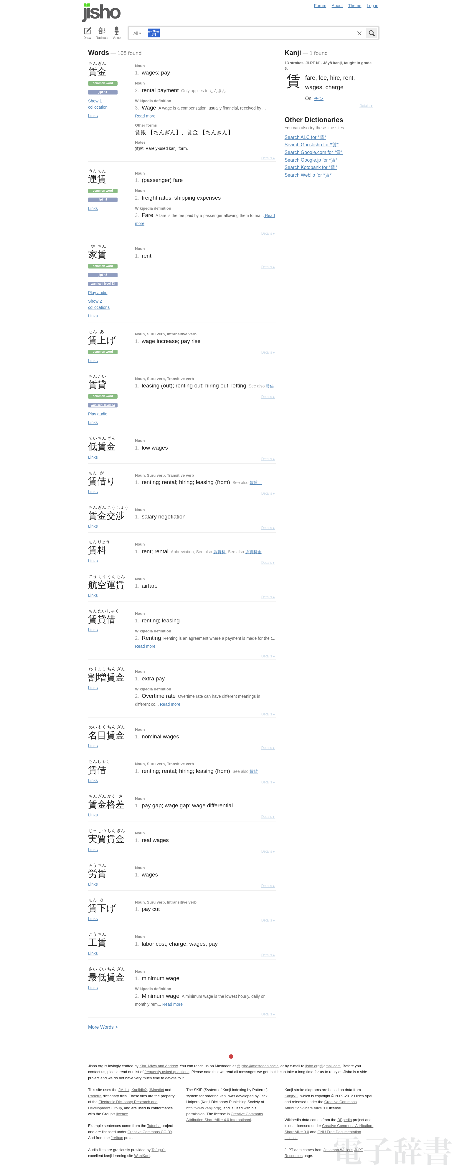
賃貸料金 (253, 551)
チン (319, 98)
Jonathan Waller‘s (338, 1150)
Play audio (97, 292)
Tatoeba (154, 1125)
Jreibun (117, 1138)
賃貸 (254, 771)
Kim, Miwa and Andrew (158, 1066)
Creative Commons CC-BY (150, 1132)
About (337, 5)
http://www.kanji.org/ (203, 1108)
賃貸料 (219, 551)
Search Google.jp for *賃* (311, 160)
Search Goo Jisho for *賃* (312, 144)
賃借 (270, 386)
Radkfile (95, 1096)
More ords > (103, 1027)
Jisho (101, 12)
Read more (145, 116)
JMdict (123, 1090)
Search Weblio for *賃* (308, 175)
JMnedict (156, 1090)
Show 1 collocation (98, 104)
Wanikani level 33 (103, 283)
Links (93, 115)
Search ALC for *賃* (305, 137)
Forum (320, 5)
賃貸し (256, 482)
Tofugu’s (158, 1150)
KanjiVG (291, 1096)
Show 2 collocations (99, 304)
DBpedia (344, 1120)
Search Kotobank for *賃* (311, 167)
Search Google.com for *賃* (314, 152)
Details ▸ (268, 158)
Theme (355, 5)
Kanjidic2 (139, 1090)
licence (122, 1114)
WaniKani (142, 1156)
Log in (372, 5)
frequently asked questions (166, 1072)
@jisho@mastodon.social (258, 1066)
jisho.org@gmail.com (323, 1066)
